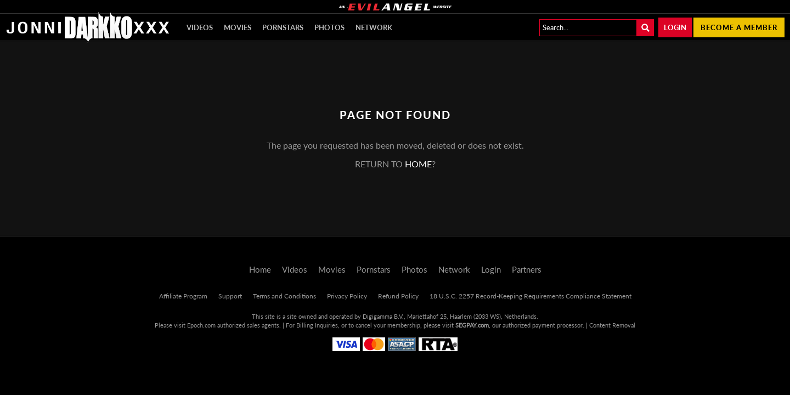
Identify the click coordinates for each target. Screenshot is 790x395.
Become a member (739, 27)
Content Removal (612, 325)
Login (675, 27)
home (418, 164)
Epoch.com (201, 325)
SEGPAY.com (472, 325)
